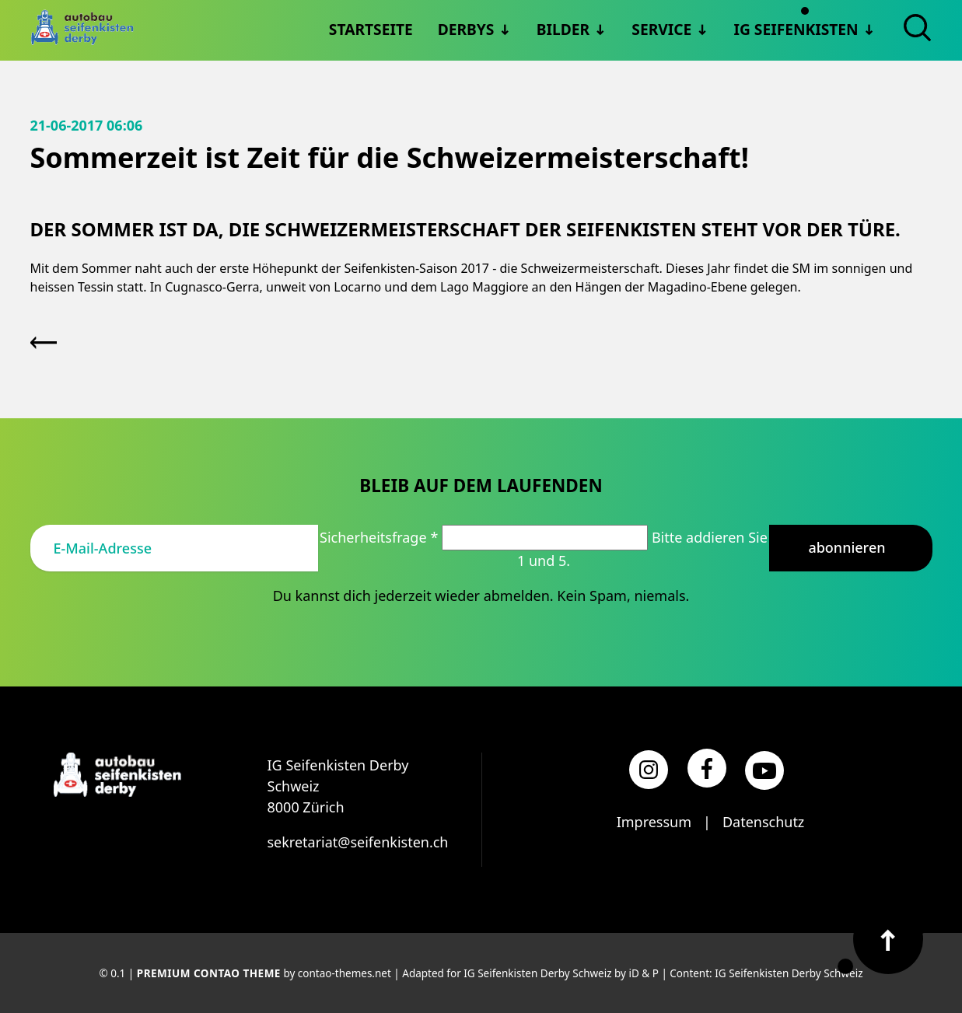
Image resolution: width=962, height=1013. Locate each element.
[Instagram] (648, 769)
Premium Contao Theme (209, 973)
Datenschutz (763, 821)
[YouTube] (764, 770)
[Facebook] (706, 768)
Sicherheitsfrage (381, 537)
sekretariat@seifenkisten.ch (358, 842)
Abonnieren (846, 547)
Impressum (654, 821)
